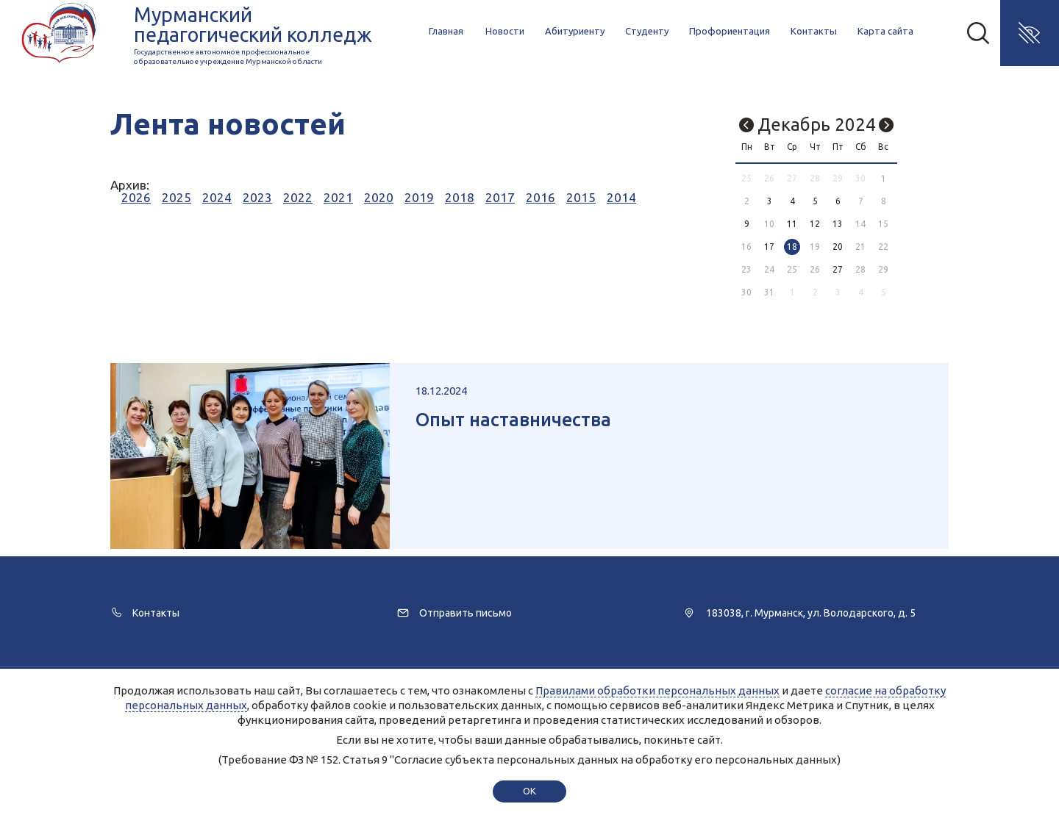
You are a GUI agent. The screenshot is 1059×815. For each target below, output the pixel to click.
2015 (581, 197)
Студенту (646, 31)
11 (792, 224)
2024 (217, 197)
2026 (136, 197)
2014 (621, 197)
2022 (298, 197)
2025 (176, 197)
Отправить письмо (465, 613)
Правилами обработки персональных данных (657, 690)
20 (837, 246)
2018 (459, 197)
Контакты (814, 31)
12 (815, 224)
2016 (540, 197)
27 (837, 269)
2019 (419, 197)
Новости (504, 31)
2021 (338, 197)
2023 (257, 197)
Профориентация (729, 31)
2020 (378, 197)
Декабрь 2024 (816, 124)
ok (529, 791)
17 (769, 246)
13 (837, 224)
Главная (446, 31)
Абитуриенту (575, 31)
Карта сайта (885, 31)
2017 (500, 197)
